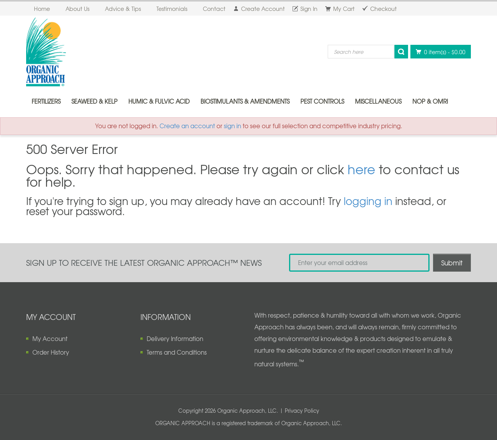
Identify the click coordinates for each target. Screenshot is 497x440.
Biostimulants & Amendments (245, 101)
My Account (49, 338)
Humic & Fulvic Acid (159, 101)
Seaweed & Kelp (94, 101)
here (361, 169)
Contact (214, 8)
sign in (232, 126)
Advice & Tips (123, 8)
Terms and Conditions (177, 352)
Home (42, 8)
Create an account (187, 126)
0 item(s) (438, 51)
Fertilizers (46, 101)
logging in (368, 200)
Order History (50, 352)
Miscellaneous (378, 101)
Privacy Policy (302, 410)
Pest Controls (322, 101)
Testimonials (171, 8)
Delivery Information (175, 338)
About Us (77, 8)
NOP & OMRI (430, 101)
